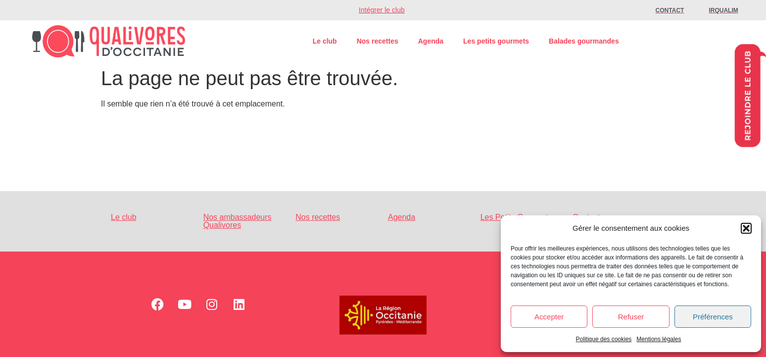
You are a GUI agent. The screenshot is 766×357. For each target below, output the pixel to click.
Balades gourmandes (584, 41)
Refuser (631, 316)
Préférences (713, 316)
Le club (325, 41)
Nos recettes (377, 41)
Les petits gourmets (496, 41)
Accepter (549, 316)
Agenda (430, 41)
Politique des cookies (604, 339)
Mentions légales (658, 339)
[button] (746, 228)
